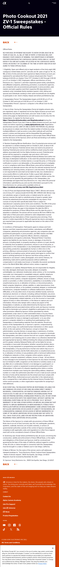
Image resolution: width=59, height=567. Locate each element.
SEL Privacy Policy (8, 545)
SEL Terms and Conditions (11, 542)
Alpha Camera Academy (12, 500)
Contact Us (7, 496)
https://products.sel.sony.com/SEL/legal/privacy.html (23, 187)
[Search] (29, 3)
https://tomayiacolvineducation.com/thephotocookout (23, 120)
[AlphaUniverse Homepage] (4, 4)
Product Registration (10, 515)
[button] (54, 3)
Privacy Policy (42, 566)
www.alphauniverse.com (34, 124)
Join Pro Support (9, 504)
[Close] (52, 551)
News (6, 512)
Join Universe (9, 508)
